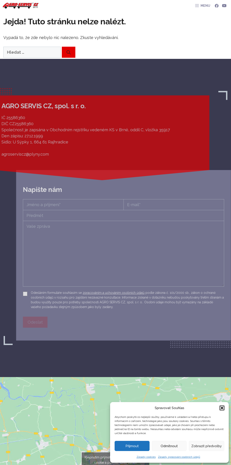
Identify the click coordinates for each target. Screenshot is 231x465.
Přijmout (132, 446)
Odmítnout (169, 446)
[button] (222, 408)
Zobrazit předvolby (206, 446)
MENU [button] (205, 5)
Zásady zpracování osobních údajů (179, 456)
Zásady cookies (146, 456)
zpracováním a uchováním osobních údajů (140, 293)
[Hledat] (68, 52)
